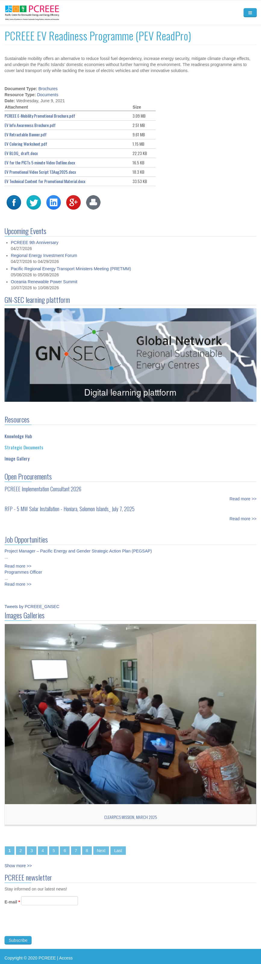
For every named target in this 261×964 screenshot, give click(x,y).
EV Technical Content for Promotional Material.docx (45, 181)
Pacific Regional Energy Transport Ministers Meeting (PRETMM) (71, 278)
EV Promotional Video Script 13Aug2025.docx (40, 172)
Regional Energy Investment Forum (44, 265)
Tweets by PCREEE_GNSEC (32, 606)
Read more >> (243, 495)
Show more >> (18, 865)
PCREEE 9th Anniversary (34, 252)
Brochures (48, 88)
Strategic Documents (24, 444)
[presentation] (50, 928)
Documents (47, 94)
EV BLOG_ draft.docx (21, 153)
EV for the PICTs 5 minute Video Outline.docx (40, 162)
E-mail (12, 905)
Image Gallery (17, 455)
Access (66, 958)
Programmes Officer (23, 568)
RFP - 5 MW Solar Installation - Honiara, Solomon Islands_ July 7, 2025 (70, 505)
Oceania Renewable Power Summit (44, 291)
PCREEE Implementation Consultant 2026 (43, 486)
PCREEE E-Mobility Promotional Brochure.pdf (40, 116)
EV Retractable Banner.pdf (26, 134)
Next (101, 850)
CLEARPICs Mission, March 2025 (130, 817)
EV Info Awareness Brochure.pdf (30, 125)
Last (118, 850)
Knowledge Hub (18, 433)
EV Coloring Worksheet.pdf (26, 144)
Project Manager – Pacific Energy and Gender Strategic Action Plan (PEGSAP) (78, 547)
